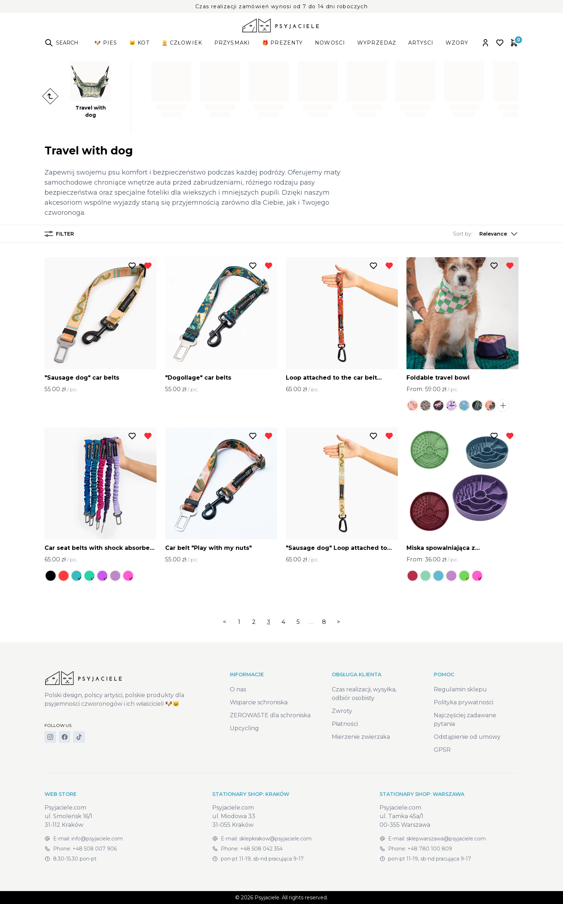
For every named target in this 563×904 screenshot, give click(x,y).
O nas (238, 689)
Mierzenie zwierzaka (361, 736)
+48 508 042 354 (261, 848)
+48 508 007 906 (95, 848)
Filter (59, 234)
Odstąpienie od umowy (467, 736)
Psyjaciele (267, 897)
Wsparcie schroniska (259, 702)
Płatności (345, 723)
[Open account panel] (485, 42)
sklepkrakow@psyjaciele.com (275, 838)
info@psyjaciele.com (97, 838)
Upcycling (244, 728)
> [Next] (338, 621)
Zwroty (342, 711)
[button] (485, 233)
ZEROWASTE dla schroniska (270, 715)
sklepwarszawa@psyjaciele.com (446, 838)
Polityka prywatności (463, 702)
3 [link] (268, 621)
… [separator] (311, 621)
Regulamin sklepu (460, 689)
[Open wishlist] (499, 42)
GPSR (442, 749)
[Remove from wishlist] (148, 266)
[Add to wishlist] (132, 266)
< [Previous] (224, 621)
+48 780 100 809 (430, 848)
